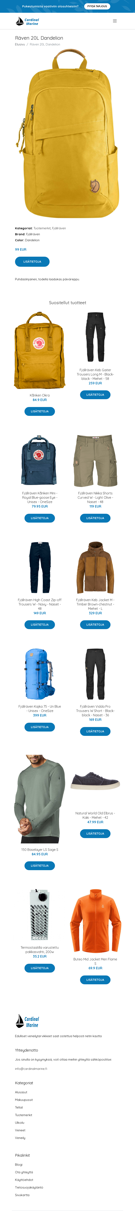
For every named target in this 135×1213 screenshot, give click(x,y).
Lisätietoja (32, 261)
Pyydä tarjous (97, 6)
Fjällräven (59, 228)
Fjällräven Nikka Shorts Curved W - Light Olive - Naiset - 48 (95, 497)
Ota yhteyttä (24, 1172)
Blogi (18, 1165)
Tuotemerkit (42, 228)
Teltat (19, 1107)
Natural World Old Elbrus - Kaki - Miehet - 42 (95, 815)
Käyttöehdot (24, 1180)
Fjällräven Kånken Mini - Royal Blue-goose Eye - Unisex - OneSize (39, 497)
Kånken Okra (40, 395)
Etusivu (20, 44)
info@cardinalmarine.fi (31, 1069)
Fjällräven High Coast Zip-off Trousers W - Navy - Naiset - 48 (40, 604)
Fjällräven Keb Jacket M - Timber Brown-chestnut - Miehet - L (95, 604)
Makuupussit (24, 1100)
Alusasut (21, 1092)
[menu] (115, 21)
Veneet (20, 1130)
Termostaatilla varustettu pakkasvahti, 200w (40, 949)
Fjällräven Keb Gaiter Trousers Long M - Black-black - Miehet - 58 (95, 374)
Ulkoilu (19, 1123)
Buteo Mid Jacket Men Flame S (95, 961)
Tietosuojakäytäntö (29, 1187)
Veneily (20, 1138)
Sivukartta (22, 1195)
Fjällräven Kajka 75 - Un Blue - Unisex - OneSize (40, 708)
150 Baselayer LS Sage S (39, 850)
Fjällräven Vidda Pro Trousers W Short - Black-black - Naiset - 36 (95, 710)
